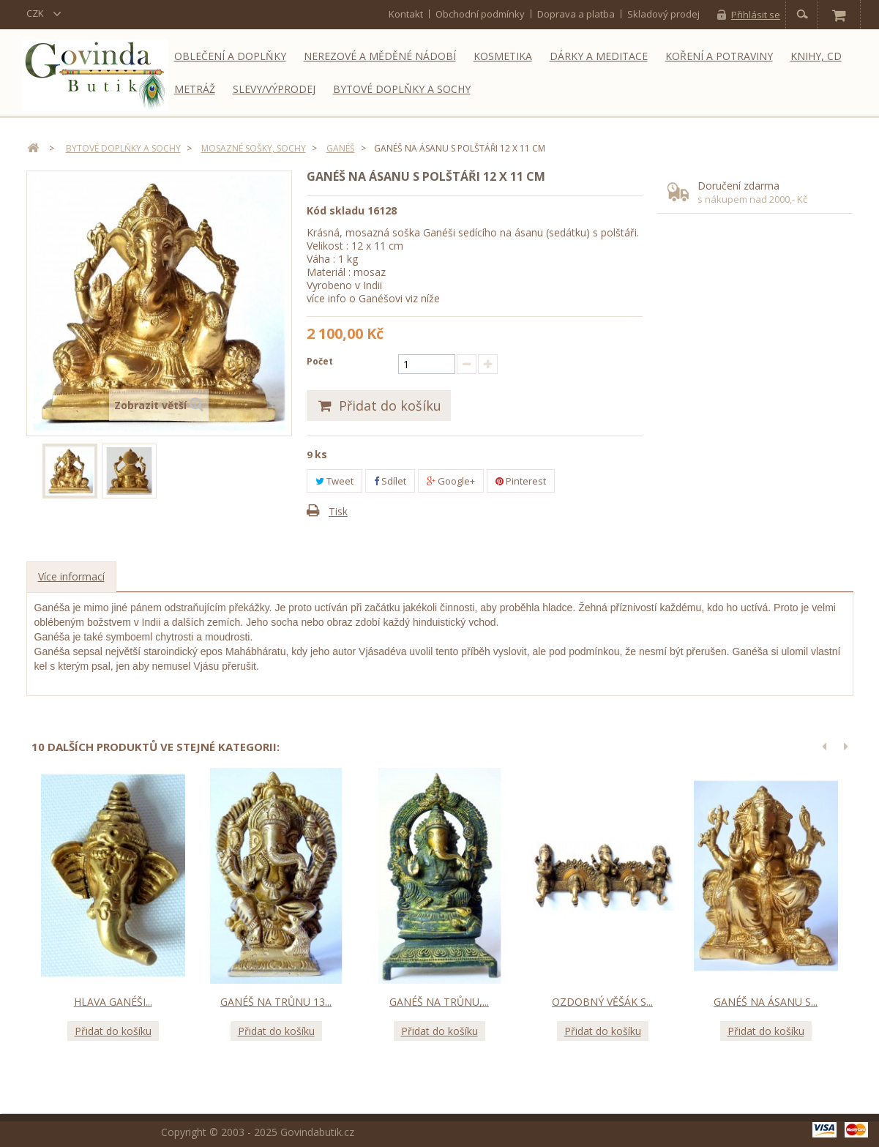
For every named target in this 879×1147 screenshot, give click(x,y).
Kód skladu (335, 210)
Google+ (451, 480)
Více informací (71, 576)
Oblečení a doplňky (230, 56)
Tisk (338, 511)
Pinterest (520, 480)
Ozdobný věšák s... (602, 1002)
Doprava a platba (576, 13)
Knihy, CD (816, 56)
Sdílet (390, 480)
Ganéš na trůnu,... (439, 1002)
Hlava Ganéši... (113, 1002)
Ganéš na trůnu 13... (276, 1002)
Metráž (194, 89)
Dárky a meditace (599, 56)
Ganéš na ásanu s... (766, 1002)
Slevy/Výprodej (274, 89)
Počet (320, 361)
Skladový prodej (663, 13)
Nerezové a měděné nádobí (380, 56)
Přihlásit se (755, 14)
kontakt (406, 13)
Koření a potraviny (719, 56)
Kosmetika (503, 56)
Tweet (334, 480)
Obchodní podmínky (480, 13)
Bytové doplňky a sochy (402, 89)
